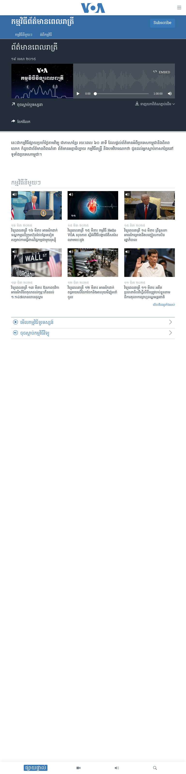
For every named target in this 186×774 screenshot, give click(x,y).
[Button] (20, 122)
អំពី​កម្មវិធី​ (46, 35)
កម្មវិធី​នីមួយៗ (23, 35)
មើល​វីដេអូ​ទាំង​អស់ (164, 305)
